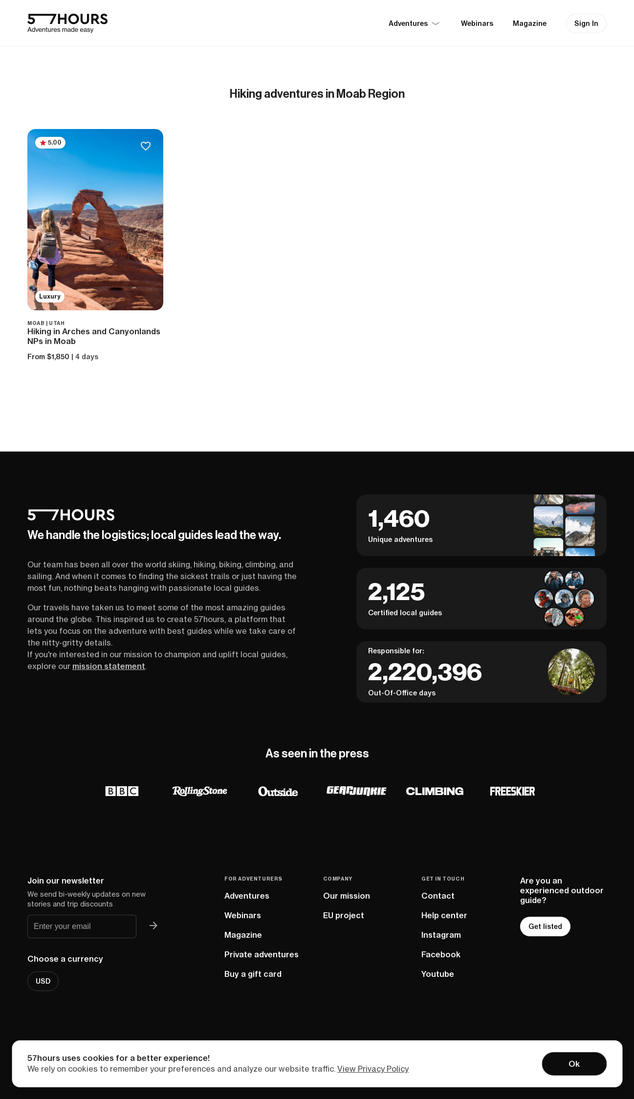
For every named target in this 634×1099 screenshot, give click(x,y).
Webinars (477, 23)
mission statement (108, 666)
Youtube (437, 974)
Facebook (440, 954)
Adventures (246, 896)
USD (43, 981)
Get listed (545, 926)
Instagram (441, 935)
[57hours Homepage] (67, 23)
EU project (343, 915)
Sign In (586, 23)
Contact (438, 896)
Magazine (530, 23)
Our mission (346, 896)
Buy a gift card (253, 974)
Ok (574, 1064)
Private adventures (261, 954)
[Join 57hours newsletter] (154, 926)
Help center (444, 915)
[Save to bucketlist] (145, 147)
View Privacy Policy (373, 1069)
